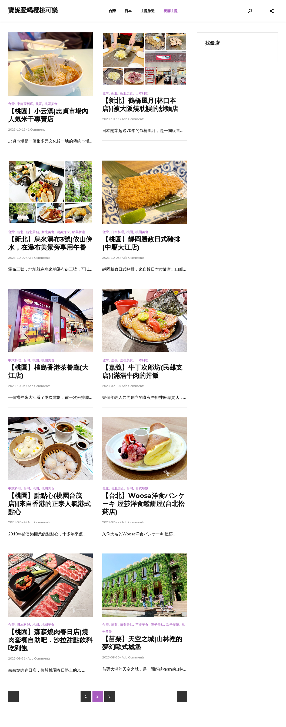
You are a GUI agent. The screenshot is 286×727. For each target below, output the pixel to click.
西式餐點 (141, 488)
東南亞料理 (25, 104)
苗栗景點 (126, 625)
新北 (114, 93)
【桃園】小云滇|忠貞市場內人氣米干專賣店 (48, 115)
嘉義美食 (126, 360)
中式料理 (14, 360)
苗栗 (114, 625)
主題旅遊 (148, 11)
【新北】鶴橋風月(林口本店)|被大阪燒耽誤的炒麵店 (140, 105)
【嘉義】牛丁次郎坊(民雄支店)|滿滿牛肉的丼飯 (142, 371)
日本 (128, 11)
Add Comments (133, 119)
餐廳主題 (171, 11)
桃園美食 (51, 104)
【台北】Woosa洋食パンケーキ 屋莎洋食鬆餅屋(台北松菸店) (143, 504)
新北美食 (126, 93)
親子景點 (157, 625)
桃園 (39, 104)
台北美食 (117, 488)
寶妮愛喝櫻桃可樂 (33, 10)
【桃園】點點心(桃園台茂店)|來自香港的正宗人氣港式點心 (49, 504)
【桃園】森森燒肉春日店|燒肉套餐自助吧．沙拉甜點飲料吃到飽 (50, 640)
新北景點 (32, 232)
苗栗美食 (141, 625)
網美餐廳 (78, 232)
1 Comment (36, 129)
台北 (105, 488)
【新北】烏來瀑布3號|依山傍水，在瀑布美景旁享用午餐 (50, 243)
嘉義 (114, 360)
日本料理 (141, 93)
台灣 (112, 11)
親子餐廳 (172, 625)
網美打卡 (63, 232)
